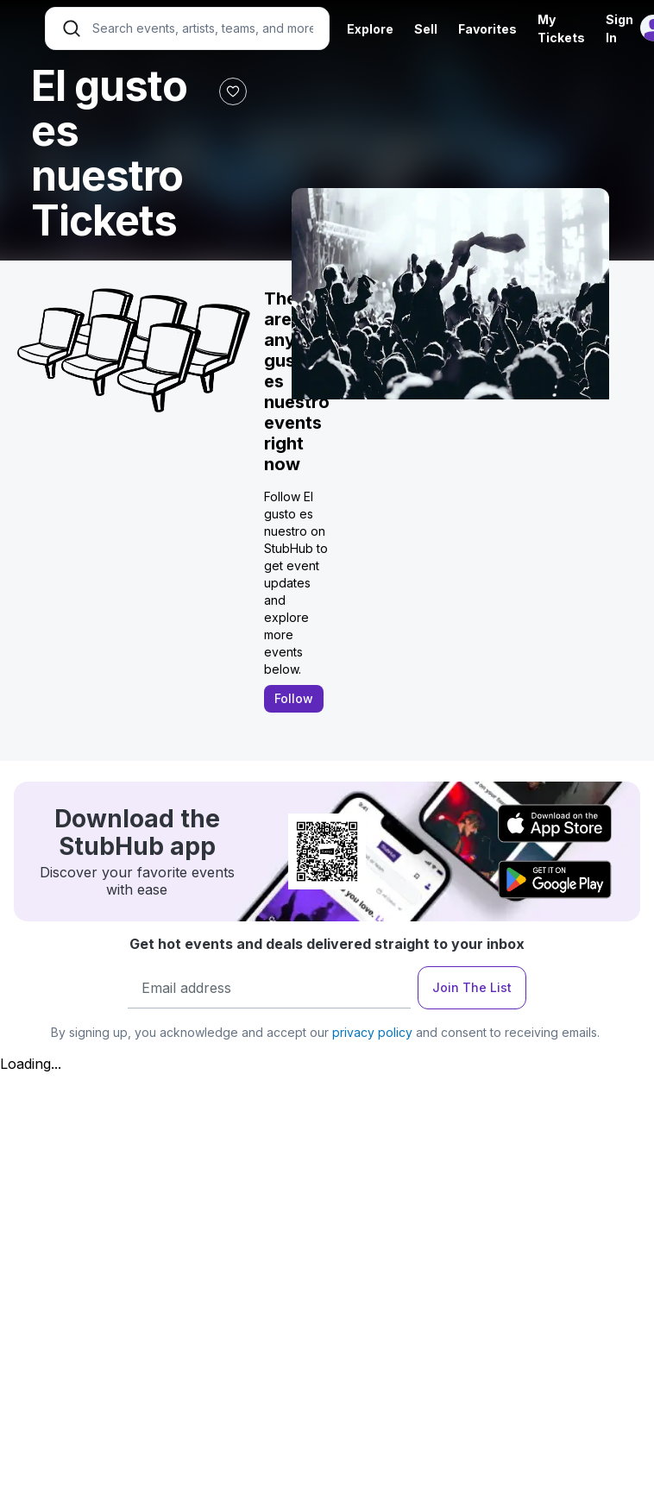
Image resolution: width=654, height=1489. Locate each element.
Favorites (487, 29)
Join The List (472, 987)
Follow (293, 698)
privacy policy (372, 1032)
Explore (370, 29)
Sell (425, 29)
